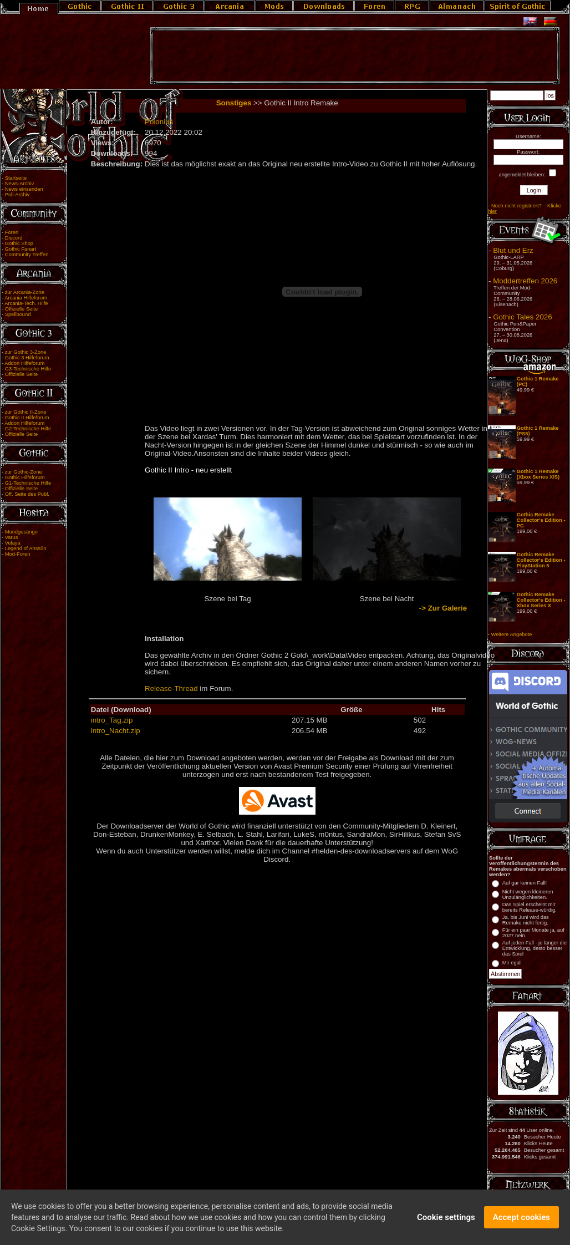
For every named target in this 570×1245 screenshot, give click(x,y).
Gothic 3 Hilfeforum (27, 357)
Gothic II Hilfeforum (27, 417)
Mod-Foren (17, 554)
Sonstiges (234, 103)
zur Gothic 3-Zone (26, 352)
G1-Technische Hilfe (28, 483)
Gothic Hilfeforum (25, 477)
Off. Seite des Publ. (27, 494)
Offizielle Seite (21, 309)
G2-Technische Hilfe (28, 428)
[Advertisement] (355, 56)
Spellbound (18, 314)
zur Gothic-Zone (23, 472)
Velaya (13, 543)
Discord (14, 238)
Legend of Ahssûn (26, 548)
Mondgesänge (21, 532)
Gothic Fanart (21, 249)
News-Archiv (19, 183)
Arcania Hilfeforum (25, 298)
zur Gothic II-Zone (26, 412)
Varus (11, 537)
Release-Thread (171, 688)
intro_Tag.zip (112, 720)
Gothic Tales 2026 (522, 317)
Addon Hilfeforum (24, 363)
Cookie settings (446, 1221)
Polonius (159, 122)
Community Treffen (27, 254)
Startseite (16, 178)
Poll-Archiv (17, 194)
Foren (11, 232)
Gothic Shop (19, 243)
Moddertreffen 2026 (525, 281)
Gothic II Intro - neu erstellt (188, 470)
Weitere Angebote (511, 634)
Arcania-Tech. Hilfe (26, 303)
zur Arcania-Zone (24, 292)
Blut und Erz (513, 250)
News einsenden (24, 189)
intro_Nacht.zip (115, 730)
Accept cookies (521, 1221)
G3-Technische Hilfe (28, 369)
